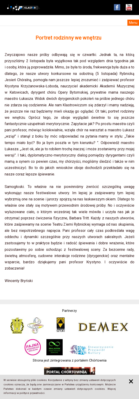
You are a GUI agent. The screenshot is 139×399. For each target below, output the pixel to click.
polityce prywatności (32, 393)
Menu (133, 23)
